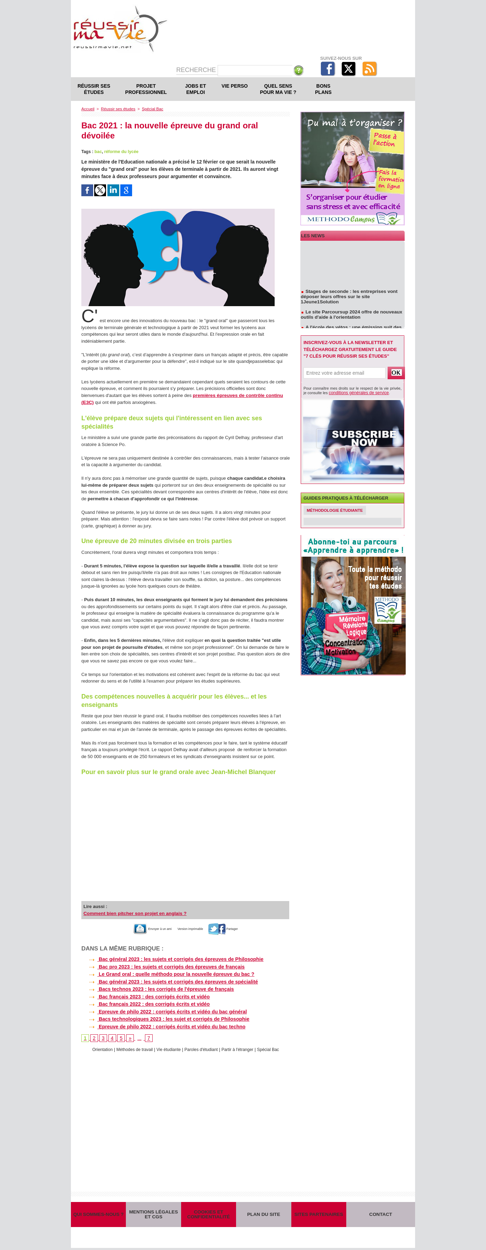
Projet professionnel (146, 89)
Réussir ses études (94, 89)
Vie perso (234, 86)
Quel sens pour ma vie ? (278, 89)
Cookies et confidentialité (208, 1214)
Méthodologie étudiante (337, 510)
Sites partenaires (318, 1214)
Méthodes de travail (130, 1046)
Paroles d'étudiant (202, 1046)
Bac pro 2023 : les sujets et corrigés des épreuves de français (161, 965)
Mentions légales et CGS (153, 1214)
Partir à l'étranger (241, 1046)
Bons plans (323, 89)
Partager (235, 927)
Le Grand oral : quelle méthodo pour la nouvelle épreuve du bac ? (166, 972)
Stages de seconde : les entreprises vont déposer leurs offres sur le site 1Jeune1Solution (352, 295)
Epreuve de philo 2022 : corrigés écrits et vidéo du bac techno (161, 1023)
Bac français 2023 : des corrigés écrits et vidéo (144, 994)
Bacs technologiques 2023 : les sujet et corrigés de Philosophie (163, 1016)
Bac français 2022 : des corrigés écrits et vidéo (144, 1001)
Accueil (87, 108)
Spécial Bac (149, 108)
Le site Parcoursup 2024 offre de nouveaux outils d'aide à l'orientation (349, 310)
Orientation (96, 1046)
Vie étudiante (167, 1046)
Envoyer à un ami (143, 927)
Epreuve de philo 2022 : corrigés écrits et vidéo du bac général (162, 1009)
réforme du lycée (120, 151)
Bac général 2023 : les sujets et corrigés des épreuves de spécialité (167, 979)
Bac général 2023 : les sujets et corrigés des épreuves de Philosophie (170, 958)
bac (98, 151)
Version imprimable (193, 927)
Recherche (197, 69)
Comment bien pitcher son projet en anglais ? (132, 912)
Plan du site (263, 1214)
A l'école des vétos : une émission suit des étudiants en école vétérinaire (349, 326)
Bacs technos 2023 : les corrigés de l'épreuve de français (156, 987)
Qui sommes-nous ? (98, 1214)
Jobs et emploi (195, 89)
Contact (381, 1214)
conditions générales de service (355, 392)
